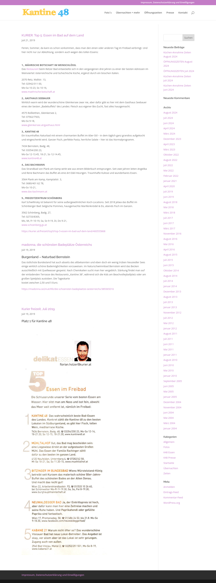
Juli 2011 (168, 338)
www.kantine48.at (32, 158)
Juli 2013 (168, 302)
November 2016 (172, 233)
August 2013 (170, 296)
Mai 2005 (168, 391)
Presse (170, 12)
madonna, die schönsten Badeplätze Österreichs (57, 244)
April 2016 (169, 249)
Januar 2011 (170, 354)
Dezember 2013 (172, 291)
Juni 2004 (168, 412)
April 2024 (169, 128)
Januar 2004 (170, 428)
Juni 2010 (168, 365)
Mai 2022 (168, 170)
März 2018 (169, 212)
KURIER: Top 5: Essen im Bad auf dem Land (53, 35)
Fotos (166, 447)
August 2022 (170, 160)
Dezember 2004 (172, 402)
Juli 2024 (168, 117)
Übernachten (170, 468)
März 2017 (169, 228)
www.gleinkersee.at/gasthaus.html (41, 125)
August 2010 (170, 359)
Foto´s (108, 12)
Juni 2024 (168, 123)
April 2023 (169, 144)
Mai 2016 (168, 244)
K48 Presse (169, 457)
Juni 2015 (168, 265)
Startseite (168, 463)
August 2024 (170, 112)
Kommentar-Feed (173, 497)
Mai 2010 (168, 370)
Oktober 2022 (171, 154)
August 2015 (170, 254)
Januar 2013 (170, 307)
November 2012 (172, 312)
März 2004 (169, 423)
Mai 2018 (168, 207)
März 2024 (169, 133)
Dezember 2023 (172, 138)
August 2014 (170, 275)
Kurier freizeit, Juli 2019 (38, 309)
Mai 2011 (168, 349)
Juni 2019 (168, 196)
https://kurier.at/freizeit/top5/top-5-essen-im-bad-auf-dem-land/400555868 (63, 231)
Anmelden (169, 486)
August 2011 (170, 333)
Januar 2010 (170, 375)
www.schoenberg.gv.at (34, 224)
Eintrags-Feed (171, 492)
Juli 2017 (168, 217)
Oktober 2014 (171, 270)
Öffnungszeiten (153, 12)
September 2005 (172, 381)
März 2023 (169, 149)
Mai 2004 (168, 417)
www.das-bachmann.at (34, 191)
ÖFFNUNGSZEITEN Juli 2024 (178, 71)
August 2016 (170, 238)
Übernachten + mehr (128, 12)
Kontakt (183, 12)
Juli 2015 (168, 260)
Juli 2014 (168, 281)
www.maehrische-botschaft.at (38, 91)
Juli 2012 (168, 317)
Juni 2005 (168, 386)
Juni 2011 (168, 344)
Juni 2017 (168, 223)
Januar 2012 (170, 328)
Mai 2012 (168, 323)
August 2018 (170, 202)
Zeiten (167, 473)
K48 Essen (169, 452)
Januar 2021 (170, 181)
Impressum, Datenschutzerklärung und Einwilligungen (167, 3)
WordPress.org (171, 502)
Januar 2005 (170, 396)
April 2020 (169, 186)
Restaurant (33, 69)
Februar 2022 (170, 175)
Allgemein (168, 442)
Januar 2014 (170, 286)
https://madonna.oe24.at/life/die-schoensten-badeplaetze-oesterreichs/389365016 (68, 289)
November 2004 (172, 407)
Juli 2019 (168, 191)
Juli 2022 (168, 165)
